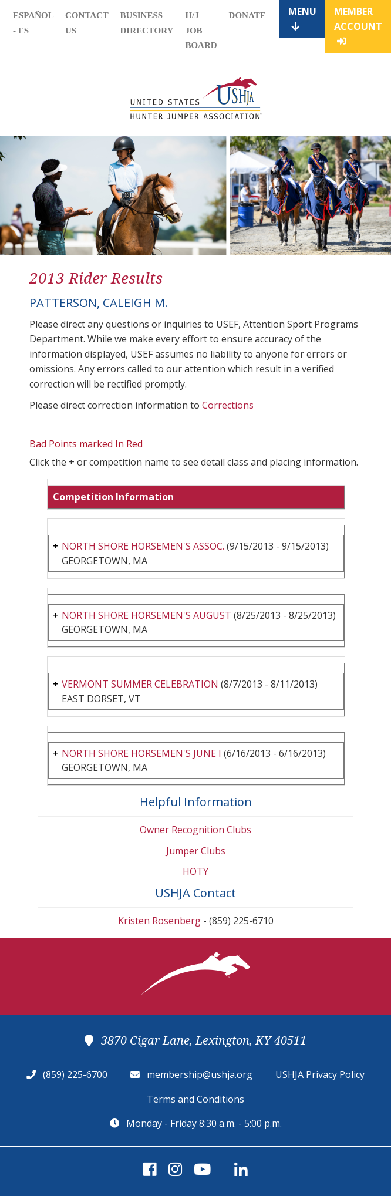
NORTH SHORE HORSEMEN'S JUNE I (141, 753)
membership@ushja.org (199, 1074)
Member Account (358, 25)
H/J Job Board (201, 30)
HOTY (195, 871)
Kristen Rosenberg (159, 920)
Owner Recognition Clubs (195, 829)
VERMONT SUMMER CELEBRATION (140, 684)
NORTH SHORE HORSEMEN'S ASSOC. (143, 546)
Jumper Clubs (195, 850)
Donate (247, 15)
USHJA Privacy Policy (320, 1074)
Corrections (228, 405)
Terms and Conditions (195, 1099)
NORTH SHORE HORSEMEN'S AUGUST (146, 615)
